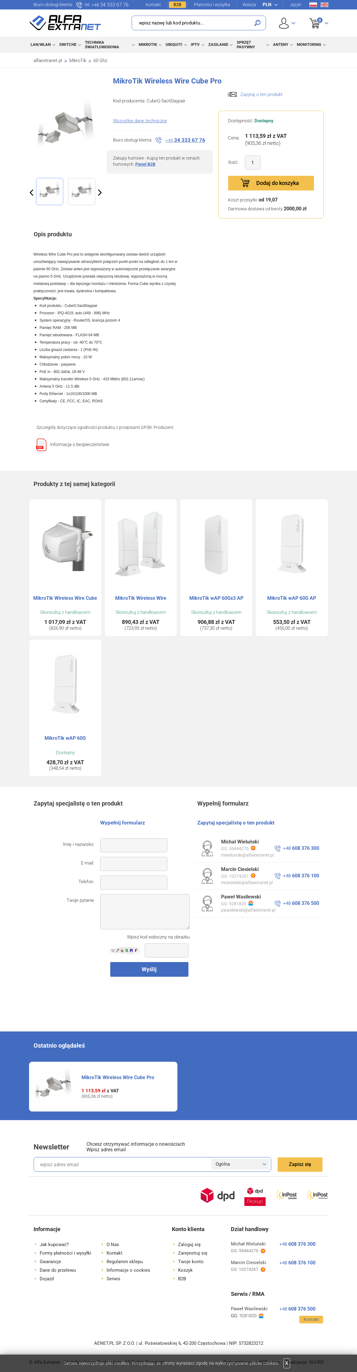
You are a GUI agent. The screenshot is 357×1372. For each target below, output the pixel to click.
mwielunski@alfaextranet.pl (247, 855)
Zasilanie (218, 44)
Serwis (113, 1279)
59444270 (242, 848)
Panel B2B (145, 164)
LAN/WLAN (41, 44)
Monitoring (309, 44)
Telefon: (86, 881)
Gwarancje (50, 1261)
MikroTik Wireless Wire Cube (65, 598)
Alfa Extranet (65, 23)
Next (99, 192)
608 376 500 (301, 903)
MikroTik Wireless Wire (140, 598)
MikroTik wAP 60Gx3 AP (216, 598)
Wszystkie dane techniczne (140, 121)
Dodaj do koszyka (277, 183)
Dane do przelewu (58, 1270)
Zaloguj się (189, 1244)
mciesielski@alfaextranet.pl (247, 882)
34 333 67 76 (110, 5)
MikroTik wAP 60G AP (291, 598)
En (324, 4)
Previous (31, 192)
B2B (177, 4)
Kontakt (153, 4)
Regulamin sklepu (125, 1261)
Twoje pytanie (80, 900)
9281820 (241, 903)
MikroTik (148, 44)
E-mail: (87, 863)
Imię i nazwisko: (78, 844)
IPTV (195, 44)
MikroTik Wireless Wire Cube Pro (118, 1077)
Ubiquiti (174, 44)
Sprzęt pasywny (246, 44)
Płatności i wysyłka (212, 4)
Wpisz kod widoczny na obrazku (158, 937)
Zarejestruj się (192, 1253)
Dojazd (47, 1279)
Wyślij (149, 969)
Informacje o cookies (128, 1270)
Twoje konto (191, 1261)
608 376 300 (301, 848)
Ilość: (233, 162)
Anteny (280, 44)
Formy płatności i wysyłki (65, 1253)
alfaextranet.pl (48, 60)
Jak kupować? (54, 1244)
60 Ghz (100, 60)
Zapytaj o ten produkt (261, 94)
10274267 (242, 876)
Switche (67, 44)
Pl (313, 4)
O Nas (113, 1244)
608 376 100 (301, 876)
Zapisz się (300, 1164)
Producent (163, 427)
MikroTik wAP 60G (65, 738)
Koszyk (315, 16)
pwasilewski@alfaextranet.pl (248, 910)
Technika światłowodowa (102, 44)
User (287, 23)
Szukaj (257, 23)
